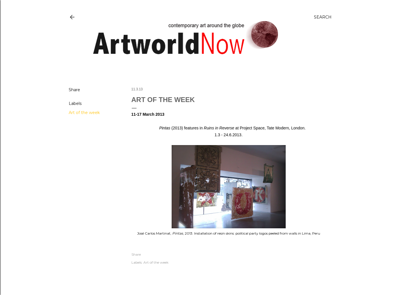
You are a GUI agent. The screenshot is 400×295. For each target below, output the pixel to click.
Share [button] (74, 89)
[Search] (323, 17)
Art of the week (84, 112)
